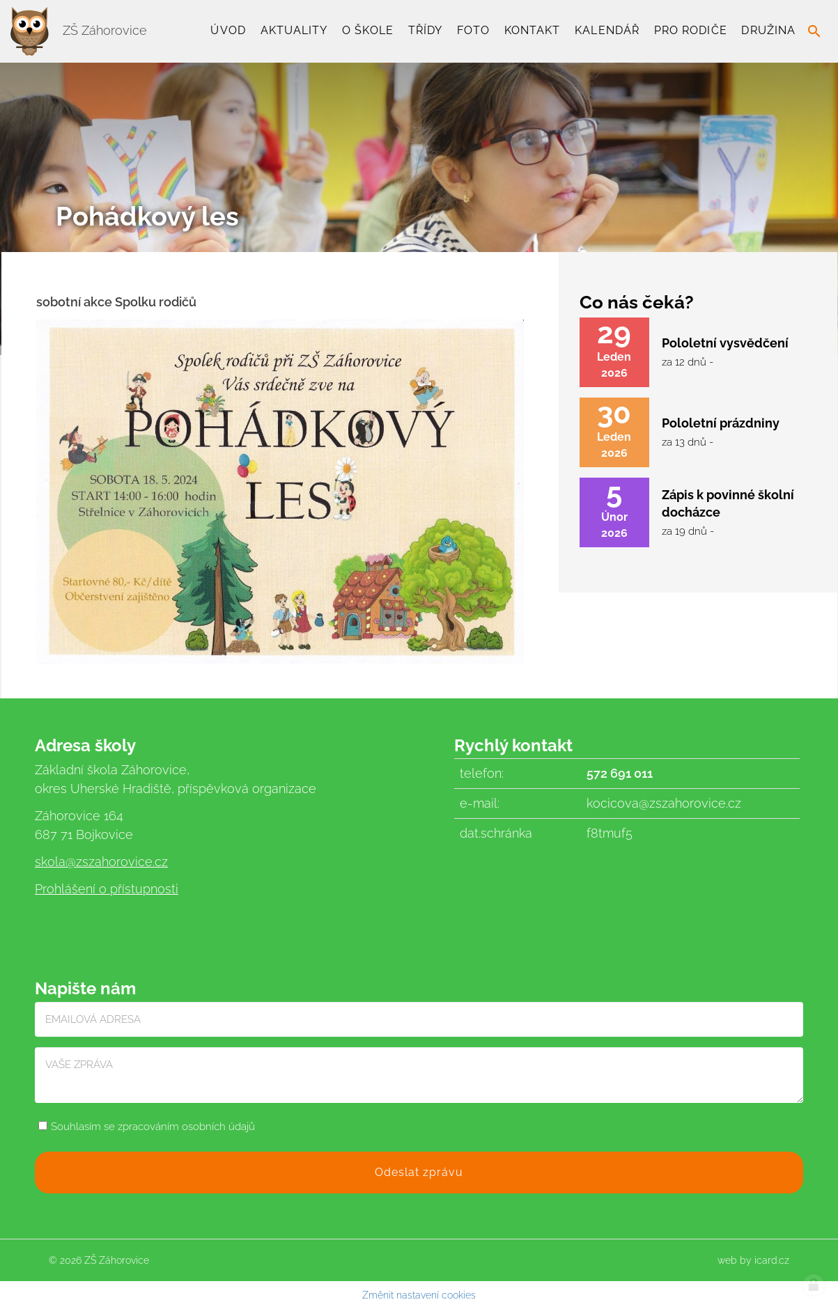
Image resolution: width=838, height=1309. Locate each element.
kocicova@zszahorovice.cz (664, 803)
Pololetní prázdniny (720, 423)
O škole (368, 30)
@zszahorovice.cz (116, 861)
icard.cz (771, 1260)
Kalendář (607, 30)
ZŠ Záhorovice (78, 30)
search (814, 31)
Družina (768, 30)
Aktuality (294, 30)
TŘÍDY (425, 30)
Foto (473, 30)
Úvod (227, 30)
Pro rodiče (690, 30)
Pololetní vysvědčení (725, 343)
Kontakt (532, 30)
